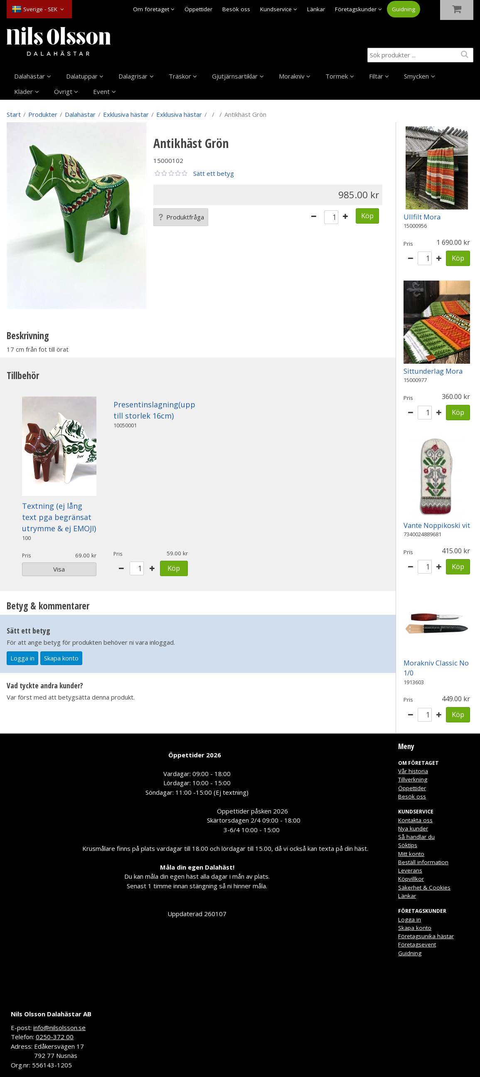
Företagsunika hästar (426, 936)
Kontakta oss (415, 820)
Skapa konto (61, 658)
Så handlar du (416, 836)
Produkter (42, 114)
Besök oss (236, 9)
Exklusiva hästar (126, 114)
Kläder (23, 91)
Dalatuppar (82, 76)
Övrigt (63, 91)
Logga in (22, 658)
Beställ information (423, 862)
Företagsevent (417, 944)
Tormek (336, 76)
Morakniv (292, 76)
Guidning (403, 9)
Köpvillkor (411, 878)
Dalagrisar (133, 76)
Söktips (407, 845)
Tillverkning (412, 779)
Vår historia (413, 771)
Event (101, 91)
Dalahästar (29, 76)
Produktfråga (181, 217)
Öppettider (198, 9)
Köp (367, 215)
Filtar (376, 76)
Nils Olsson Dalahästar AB (51, 1014)
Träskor (180, 76)
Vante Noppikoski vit (437, 525)
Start (14, 114)
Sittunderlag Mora (433, 371)
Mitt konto (411, 854)
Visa (59, 569)
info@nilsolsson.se (59, 1027)
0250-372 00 (55, 1037)
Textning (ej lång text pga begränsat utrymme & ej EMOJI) (59, 517)
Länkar (316, 9)
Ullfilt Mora (422, 217)
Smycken (416, 76)
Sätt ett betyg (213, 173)
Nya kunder (413, 828)
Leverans (410, 870)
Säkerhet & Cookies (424, 887)
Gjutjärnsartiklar (235, 76)
